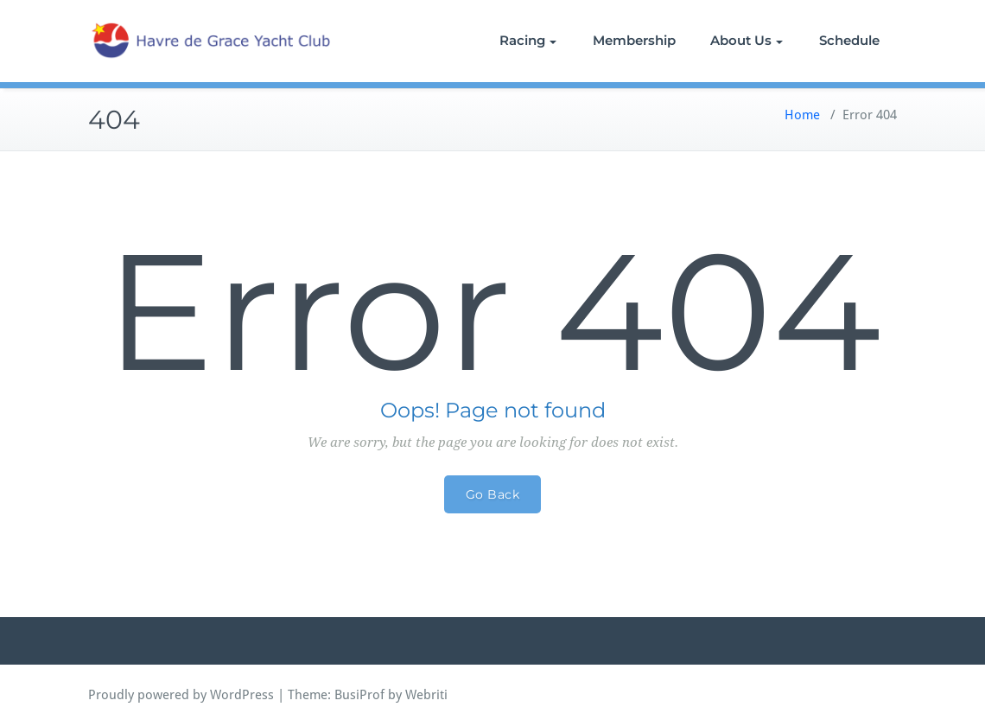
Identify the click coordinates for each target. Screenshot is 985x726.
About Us (746, 40)
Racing (527, 40)
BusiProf (359, 695)
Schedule (849, 40)
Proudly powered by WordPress (181, 695)
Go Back (493, 494)
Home (802, 115)
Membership (634, 40)
